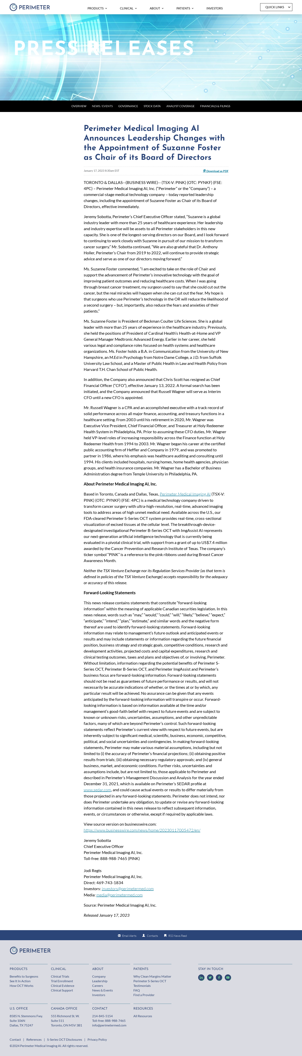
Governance (128, 106)
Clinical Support (62, 990)
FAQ (136, 990)
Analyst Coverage (180, 106)
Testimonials (142, 985)
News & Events (102, 990)
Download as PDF (216, 171)
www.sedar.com (97, 789)
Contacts (152, 935)
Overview (78, 106)
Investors (98, 995)
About (97, 969)
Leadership (99, 981)
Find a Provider (144, 995)
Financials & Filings (215, 106)
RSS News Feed (177, 935)
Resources (143, 1008)
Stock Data (152, 106)
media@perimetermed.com (119, 894)
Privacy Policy (97, 1039)
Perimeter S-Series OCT (149, 981)
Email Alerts (129, 935)
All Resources (142, 1016)
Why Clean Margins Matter (152, 976)
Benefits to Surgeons (24, 976)
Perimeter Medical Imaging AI (185, 494)
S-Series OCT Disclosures (64, 1039)
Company (99, 976)
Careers (97, 985)
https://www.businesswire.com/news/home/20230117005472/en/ (142, 830)
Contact (15, 1039)
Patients (140, 969)
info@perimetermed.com (109, 1025)
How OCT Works (21, 985)
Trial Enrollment (62, 981)
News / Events (102, 106)
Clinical (58, 969)
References (34, 1039)
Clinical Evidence (62, 985)
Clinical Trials (60, 976)
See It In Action (20, 981)
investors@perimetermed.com (128, 888)
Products (18, 969)
